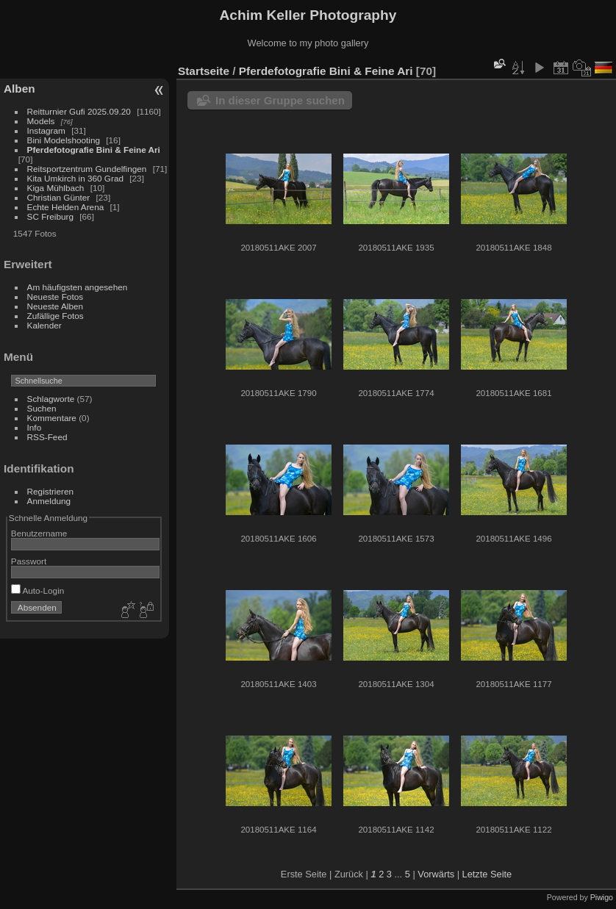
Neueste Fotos (55, 296)
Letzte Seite (487, 874)
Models (41, 121)
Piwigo (601, 897)
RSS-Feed (47, 437)
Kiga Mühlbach (56, 188)
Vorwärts (436, 874)
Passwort (28, 561)
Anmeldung (49, 501)
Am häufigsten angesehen (77, 287)
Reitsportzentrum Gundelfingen (87, 168)
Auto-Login (38, 590)
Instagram (46, 130)
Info (34, 427)
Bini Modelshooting (63, 140)
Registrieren (50, 491)
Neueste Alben (55, 306)
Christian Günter (58, 197)
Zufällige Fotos (55, 315)
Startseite (203, 71)
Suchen (42, 408)
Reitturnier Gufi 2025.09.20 (79, 111)
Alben (19, 88)
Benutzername (39, 533)
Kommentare (51, 418)
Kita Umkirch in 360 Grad (75, 178)
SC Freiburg (50, 216)
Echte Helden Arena (65, 207)
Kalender (44, 325)
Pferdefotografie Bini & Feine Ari (93, 149)
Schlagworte (51, 398)
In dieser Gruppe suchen (280, 100)
